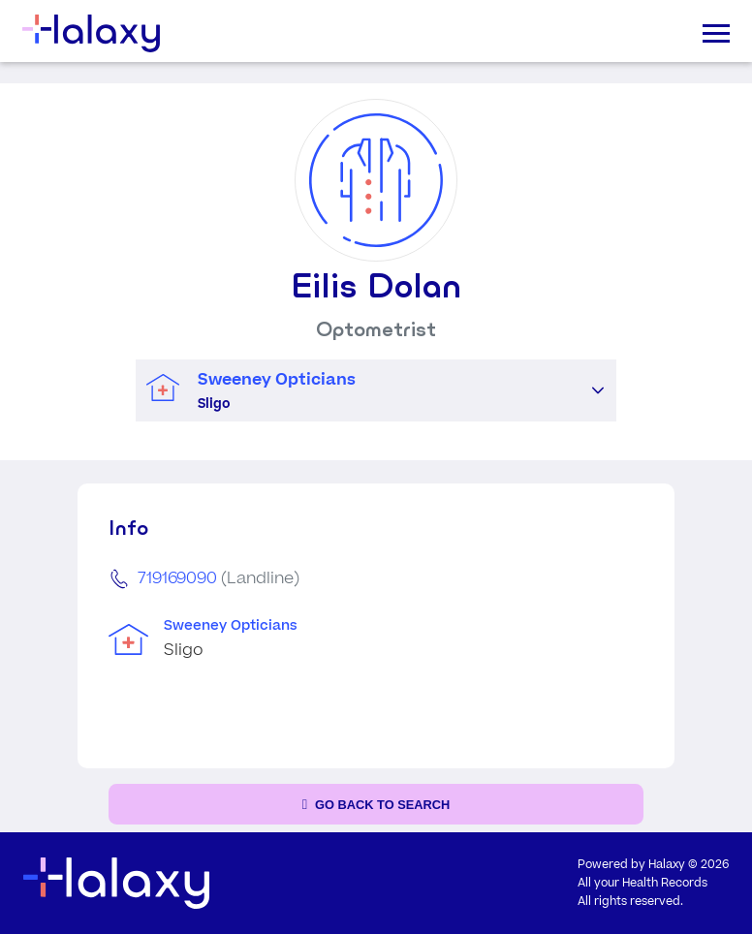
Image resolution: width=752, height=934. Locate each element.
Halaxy (666, 864)
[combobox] (358, 390)
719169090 (177, 578)
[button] (598, 390)
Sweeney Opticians (231, 626)
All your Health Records (642, 883)
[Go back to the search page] (376, 804)
